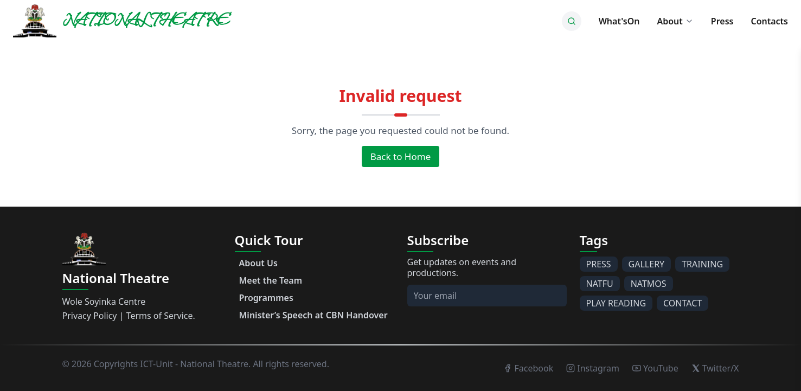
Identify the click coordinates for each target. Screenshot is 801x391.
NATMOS (649, 284)
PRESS (598, 264)
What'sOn (619, 21)
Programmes (266, 298)
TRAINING (702, 264)
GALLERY (647, 264)
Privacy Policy (89, 316)
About (675, 21)
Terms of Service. (160, 316)
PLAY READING (616, 303)
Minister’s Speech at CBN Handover (313, 315)
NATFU (599, 284)
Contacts (769, 21)
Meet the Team (271, 280)
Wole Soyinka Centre (104, 301)
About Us (258, 263)
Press (722, 21)
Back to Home (400, 156)
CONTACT (682, 303)
